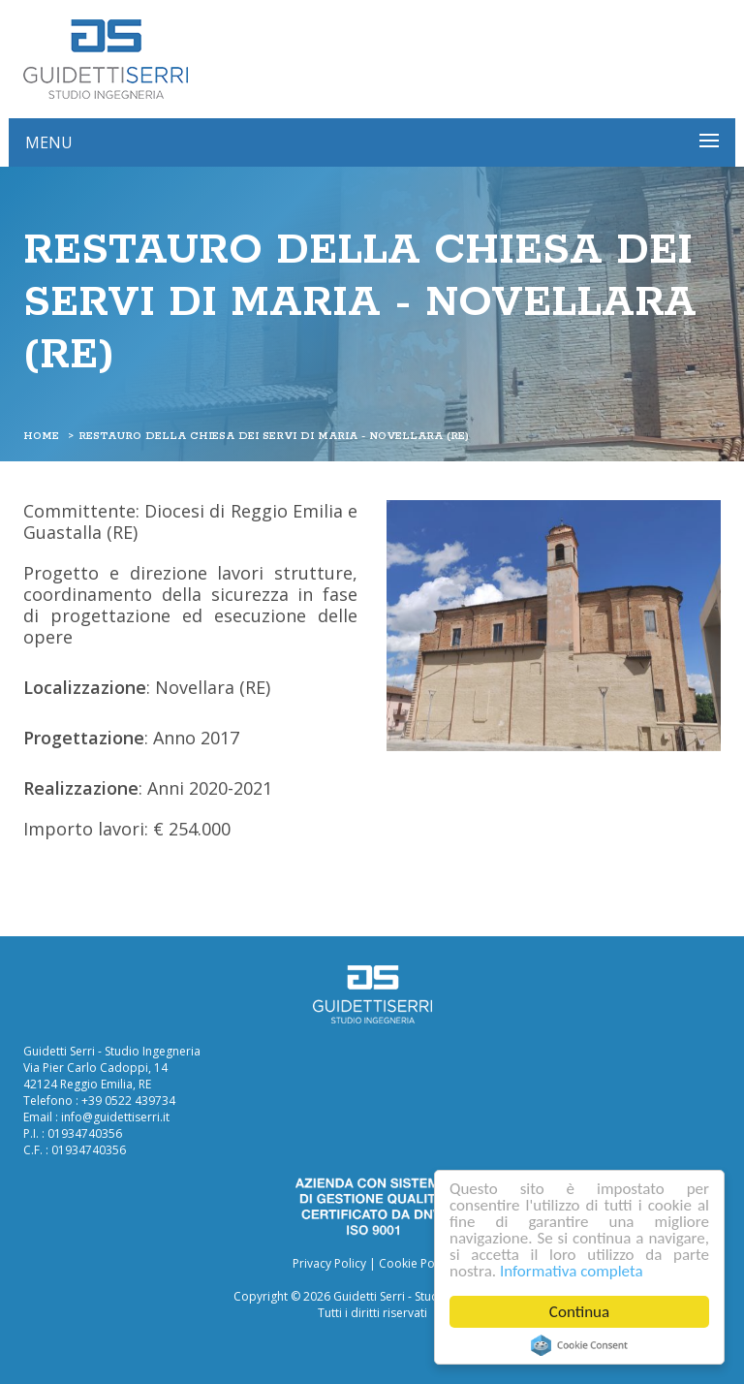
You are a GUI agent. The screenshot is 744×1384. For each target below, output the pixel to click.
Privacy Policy (329, 1263)
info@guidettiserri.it (115, 1117)
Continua (579, 1312)
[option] (554, 625)
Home (41, 436)
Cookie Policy (415, 1263)
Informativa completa (571, 1271)
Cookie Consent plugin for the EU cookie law (579, 1345)
